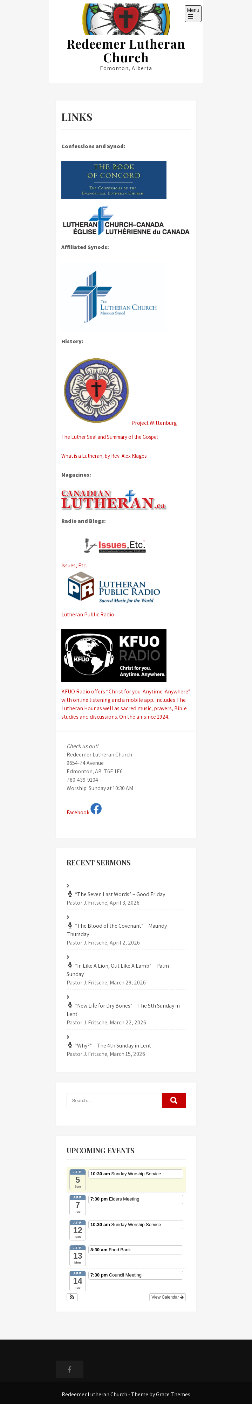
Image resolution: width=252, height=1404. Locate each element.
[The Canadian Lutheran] (126, 500)
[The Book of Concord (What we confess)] (126, 180)
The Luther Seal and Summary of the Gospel (109, 437)
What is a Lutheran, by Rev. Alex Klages (104, 455)
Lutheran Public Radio (126, 594)
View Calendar (167, 1297)
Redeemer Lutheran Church (126, 50)
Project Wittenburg (119, 391)
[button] (72, 1297)
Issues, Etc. (126, 552)
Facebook (84, 812)
